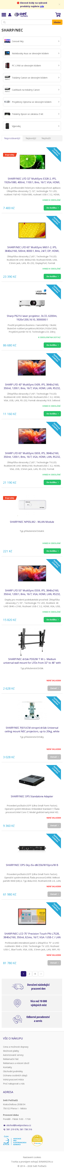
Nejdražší (46, 138)
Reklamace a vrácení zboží (16, 1063)
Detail (53, 688)
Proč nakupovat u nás (14, 1083)
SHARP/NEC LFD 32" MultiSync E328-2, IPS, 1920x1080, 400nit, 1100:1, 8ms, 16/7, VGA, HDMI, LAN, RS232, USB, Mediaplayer (32, 180)
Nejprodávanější (12, 138)
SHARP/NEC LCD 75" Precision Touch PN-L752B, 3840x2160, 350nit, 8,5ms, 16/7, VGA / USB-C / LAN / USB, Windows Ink (32, 935)
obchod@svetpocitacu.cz (18, 1125)
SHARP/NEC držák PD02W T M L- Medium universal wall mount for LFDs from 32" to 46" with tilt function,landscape (32, 661)
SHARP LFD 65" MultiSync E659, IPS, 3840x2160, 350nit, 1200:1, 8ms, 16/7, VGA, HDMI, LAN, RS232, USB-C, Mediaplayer (32, 455)
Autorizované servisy (13, 1055)
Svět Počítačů (20, 14)
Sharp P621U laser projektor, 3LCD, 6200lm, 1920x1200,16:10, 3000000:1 (32, 317)
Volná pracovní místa (13, 1079)
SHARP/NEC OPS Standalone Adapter (32, 796)
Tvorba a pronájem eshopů (24, 1161)
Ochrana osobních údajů (15, 1075)
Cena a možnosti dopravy (15, 1046)
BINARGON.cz (46, 1161)
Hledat (57, 22)
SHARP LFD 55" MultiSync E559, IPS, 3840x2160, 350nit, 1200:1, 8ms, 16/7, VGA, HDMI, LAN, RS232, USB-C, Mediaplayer (32, 592)
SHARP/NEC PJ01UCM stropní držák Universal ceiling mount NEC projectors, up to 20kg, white (32, 729)
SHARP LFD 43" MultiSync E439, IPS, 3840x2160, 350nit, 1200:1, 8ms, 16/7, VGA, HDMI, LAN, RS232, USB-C (32, 386)
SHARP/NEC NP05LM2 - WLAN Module (32, 521)
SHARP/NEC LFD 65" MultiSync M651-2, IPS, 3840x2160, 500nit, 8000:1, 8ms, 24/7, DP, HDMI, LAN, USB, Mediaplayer (32, 249)
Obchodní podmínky (13, 1071)
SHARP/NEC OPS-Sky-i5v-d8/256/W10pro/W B (32, 865)
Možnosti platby (11, 1050)
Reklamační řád (10, 1059)
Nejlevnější (31, 138)
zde (42, 6)
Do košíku (52, 207)
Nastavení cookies (32, 1157)
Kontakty (7, 1067)
